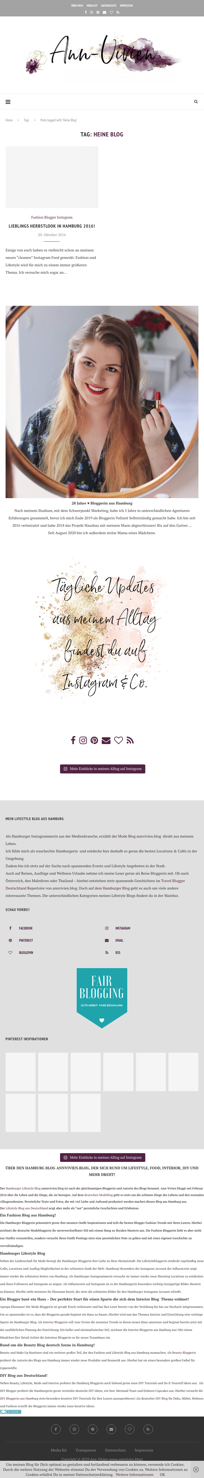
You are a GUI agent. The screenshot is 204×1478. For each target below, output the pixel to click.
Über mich (77, 5)
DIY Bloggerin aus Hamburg (19, 1398)
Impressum (126, 5)
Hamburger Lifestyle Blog (23, 1188)
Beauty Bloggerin (184, 1353)
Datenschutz (108, 5)
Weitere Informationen (135, 1474)
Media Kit (92, 5)
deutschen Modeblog (98, 1195)
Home (9, 120)
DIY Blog (162, 1398)
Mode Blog (126, 836)
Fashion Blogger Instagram (52, 217)
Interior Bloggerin (55, 1322)
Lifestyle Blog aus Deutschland (27, 1208)
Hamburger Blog (116, 888)
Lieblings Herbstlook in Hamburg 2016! (52, 226)
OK (162, 1474)
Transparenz (86, 1450)
